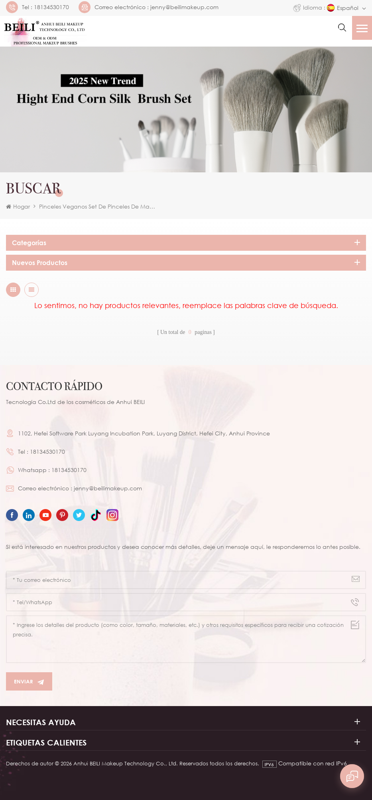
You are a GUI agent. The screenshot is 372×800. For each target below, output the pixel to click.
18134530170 (51, 7)
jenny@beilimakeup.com (184, 7)
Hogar (18, 206)
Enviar (29, 681)
